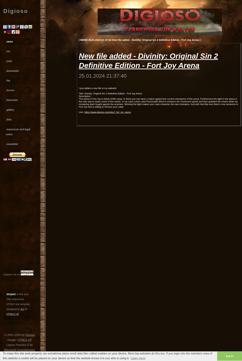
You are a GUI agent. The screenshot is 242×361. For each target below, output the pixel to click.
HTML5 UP (12, 314)
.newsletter (12, 144)
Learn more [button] (138, 358)
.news (9, 41)
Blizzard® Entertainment (19, 349)
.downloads (12, 70)
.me (8, 51)
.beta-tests (12, 100)
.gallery (10, 109)
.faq (8, 80)
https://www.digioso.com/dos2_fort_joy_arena (107, 112)
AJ (22, 309)
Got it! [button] (229, 356)
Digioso (30, 334)
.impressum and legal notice (18, 132)
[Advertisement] (14, 215)
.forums (10, 90)
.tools (9, 61)
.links (9, 119)
